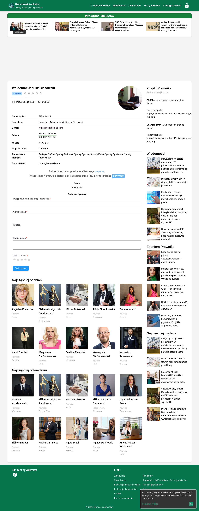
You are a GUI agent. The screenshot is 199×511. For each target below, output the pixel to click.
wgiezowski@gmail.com (51, 128)
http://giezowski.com (49, 163)
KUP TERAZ (118, 176)
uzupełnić (99, 171)
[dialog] (168, 499)
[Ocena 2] (18, 260)
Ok (191, 504)
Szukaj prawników (172, 5)
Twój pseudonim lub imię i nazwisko (31, 198)
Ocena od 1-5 (19, 255)
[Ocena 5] (29, 260)
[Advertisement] (99, 59)
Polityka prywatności (153, 484)
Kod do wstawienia (123, 498)
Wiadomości (119, 5)
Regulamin (148, 475)
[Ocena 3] (21, 260)
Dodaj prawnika (152, 5)
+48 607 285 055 (47, 137)
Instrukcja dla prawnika (125, 489)
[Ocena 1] (14, 260)
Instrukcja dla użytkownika (127, 484)
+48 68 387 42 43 (47, 133)
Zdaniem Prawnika (100, 5)
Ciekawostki (135, 5)
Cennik (117, 493)
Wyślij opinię (20, 268)
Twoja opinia (19, 238)
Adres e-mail (19, 212)
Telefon (17, 225)
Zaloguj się (119, 475)
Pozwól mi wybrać (150, 504)
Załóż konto (120, 480)
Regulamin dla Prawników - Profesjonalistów (165, 480)
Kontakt (146, 489)
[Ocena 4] (25, 260)
